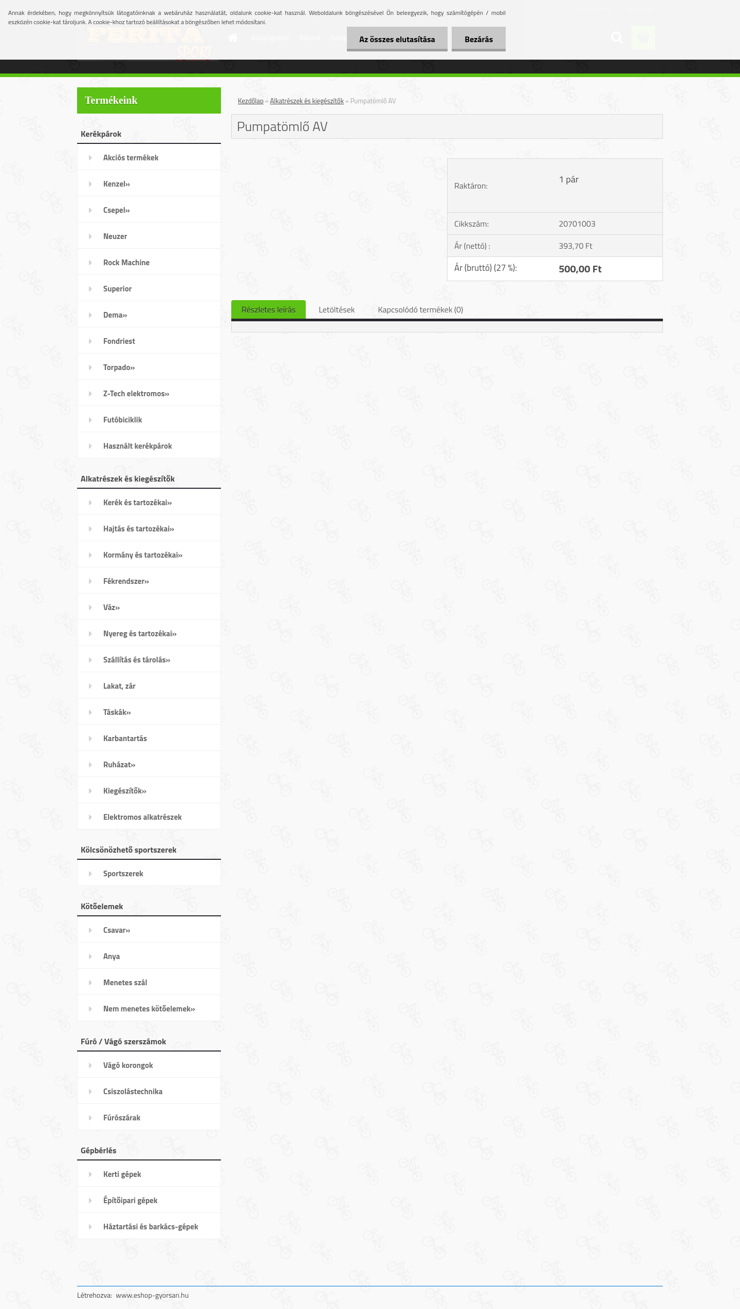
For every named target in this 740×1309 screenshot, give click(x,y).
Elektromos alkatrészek (142, 817)
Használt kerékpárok (137, 446)
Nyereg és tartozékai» (140, 633)
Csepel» (116, 210)
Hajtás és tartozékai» (138, 528)
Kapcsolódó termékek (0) (420, 309)
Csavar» (116, 930)
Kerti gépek (122, 1174)
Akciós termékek (130, 157)
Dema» (115, 315)
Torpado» (119, 367)
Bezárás (479, 39)
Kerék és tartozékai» (137, 502)
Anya (111, 956)
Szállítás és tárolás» (137, 660)
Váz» (111, 607)
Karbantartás (125, 738)
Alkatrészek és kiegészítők (307, 101)
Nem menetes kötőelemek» (149, 1009)
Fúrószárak (121, 1117)
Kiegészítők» (124, 791)
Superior (117, 288)
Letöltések (337, 309)
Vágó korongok (128, 1065)
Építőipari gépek (130, 1200)
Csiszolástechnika (132, 1091)
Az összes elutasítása (397, 39)
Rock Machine (126, 262)
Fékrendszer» (126, 581)
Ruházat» (119, 764)
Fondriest (119, 341)
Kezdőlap (251, 101)
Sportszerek (123, 873)
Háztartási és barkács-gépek (150, 1226)
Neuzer (115, 236)
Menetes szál (125, 982)
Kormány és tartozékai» (142, 555)
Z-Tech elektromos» (136, 393)
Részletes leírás (268, 309)
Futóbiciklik (122, 420)
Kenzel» (116, 184)
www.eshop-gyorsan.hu (152, 1294)
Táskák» (117, 712)
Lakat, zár (119, 686)
